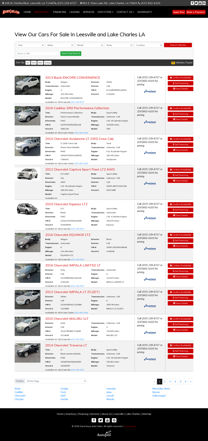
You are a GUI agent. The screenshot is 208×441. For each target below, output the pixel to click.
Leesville (119, 413)
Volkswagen (159, 395)
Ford (63, 392)
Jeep (109, 392)
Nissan (156, 392)
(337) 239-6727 (65, 3)
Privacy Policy (130, 426)
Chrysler (19, 399)
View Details (180, 88)
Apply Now (178, 12)
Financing (83, 413)
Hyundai (111, 388)
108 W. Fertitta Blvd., (28, 3)
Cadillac (19, 392)
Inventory (71, 413)
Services (94, 413)
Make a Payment (196, 12)
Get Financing (180, 83)
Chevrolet (20, 395)
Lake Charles (133, 413)
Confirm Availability (180, 77)
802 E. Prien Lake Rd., (108, 3)
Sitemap (146, 413)
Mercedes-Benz (161, 388)
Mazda (110, 399)
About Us (106, 413)
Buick (17, 388)
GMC (63, 395)
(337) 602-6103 (149, 3)
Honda (64, 399)
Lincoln (110, 395)
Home (60, 413)
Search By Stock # (71, 53)
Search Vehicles (178, 45)
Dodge (64, 388)
